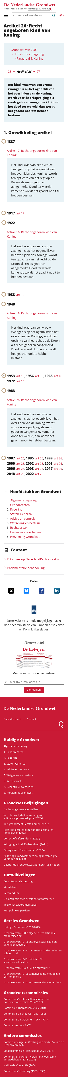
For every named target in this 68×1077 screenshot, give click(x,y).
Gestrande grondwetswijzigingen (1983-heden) (32, 864)
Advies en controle (23, 519)
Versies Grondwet (21, 921)
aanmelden (34, 689)
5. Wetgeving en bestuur (18, 775)
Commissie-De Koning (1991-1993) (24, 1071)
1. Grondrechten (14, 752)
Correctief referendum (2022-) (22, 838)
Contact (31, 719)
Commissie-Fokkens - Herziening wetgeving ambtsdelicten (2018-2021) (30, 1058)
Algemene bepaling (24, 500)
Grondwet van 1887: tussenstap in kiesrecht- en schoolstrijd (33, 952)
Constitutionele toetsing (18, 881)
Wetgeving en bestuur (25, 523)
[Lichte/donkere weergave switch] (61, 15)
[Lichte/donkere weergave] (61, 15)
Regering (16, 509)
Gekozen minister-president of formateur (29, 899)
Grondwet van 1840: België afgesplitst (27, 968)
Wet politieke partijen (17, 910)
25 (9, 72)
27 (38, 72)
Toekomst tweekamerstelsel (20, 904)
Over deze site (12, 719)
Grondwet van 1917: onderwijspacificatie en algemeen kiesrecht (30, 943)
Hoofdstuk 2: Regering (29, 54)
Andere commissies (23, 1035)
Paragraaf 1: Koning (30, 59)
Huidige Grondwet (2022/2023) (22, 927)
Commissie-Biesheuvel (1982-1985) (25, 1013)
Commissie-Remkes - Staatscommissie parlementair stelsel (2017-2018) (27, 1000)
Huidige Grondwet (22, 740)
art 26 (20, 458)
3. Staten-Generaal (15, 763)
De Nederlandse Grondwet (29, 4)
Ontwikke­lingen (20, 875)
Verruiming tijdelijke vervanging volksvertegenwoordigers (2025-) (23, 816)
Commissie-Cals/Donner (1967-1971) (26, 1019)
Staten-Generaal (21, 514)
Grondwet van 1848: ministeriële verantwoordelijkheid (23, 960)
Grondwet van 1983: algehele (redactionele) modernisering (30, 934)
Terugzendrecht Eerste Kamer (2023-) (26, 824)
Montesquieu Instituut (39, 8)
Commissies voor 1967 (17, 1025)
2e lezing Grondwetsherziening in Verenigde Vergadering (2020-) (31, 857)
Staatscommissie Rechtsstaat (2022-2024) (28, 1050)
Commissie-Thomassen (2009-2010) (25, 1008)
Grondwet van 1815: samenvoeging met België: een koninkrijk (32, 975)
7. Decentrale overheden (19, 787)
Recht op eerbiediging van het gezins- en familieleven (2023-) (28, 831)
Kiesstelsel (10, 887)
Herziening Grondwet (25, 537)
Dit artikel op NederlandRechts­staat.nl (33, 559)
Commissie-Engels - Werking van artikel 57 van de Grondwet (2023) (34, 1043)
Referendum (11, 893)
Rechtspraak (18, 528)
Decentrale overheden (25, 532)
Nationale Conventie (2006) (20, 1065)
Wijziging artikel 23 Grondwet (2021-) (26, 844)
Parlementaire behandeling (26, 568)
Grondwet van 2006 (24, 50)
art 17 (20, 213)
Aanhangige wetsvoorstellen (21, 809)
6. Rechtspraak (13, 781)
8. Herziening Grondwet (18, 792)
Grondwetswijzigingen (26, 803)
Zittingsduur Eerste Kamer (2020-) (24, 850)
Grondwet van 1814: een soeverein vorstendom (32, 982)
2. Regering (10, 757)
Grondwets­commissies (26, 992)
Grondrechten (20, 505)
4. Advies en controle (16, 769)
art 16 (20, 295)
